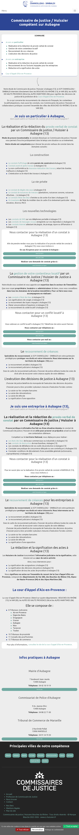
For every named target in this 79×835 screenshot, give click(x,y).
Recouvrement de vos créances (21, 57)
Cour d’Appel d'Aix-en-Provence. (51, 102)
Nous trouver (11, 812)
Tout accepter (71, 826)
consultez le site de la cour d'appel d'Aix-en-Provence (50, 654)
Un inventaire (13, 206)
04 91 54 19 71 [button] (39, 259)
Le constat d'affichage (17, 169)
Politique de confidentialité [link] (54, 830)
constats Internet (19, 230)
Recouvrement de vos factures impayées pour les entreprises (33, 71)
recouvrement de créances (41, 359)
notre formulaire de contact (40, 351)
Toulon (16, 640)
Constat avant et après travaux (21, 171)
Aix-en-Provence (19, 622)
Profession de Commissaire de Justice (21, 809)
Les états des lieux (15, 449)
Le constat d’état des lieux (19, 203)
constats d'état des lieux (22, 304)
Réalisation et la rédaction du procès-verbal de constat (30, 52)
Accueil (9, 807)
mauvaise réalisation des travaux (42, 174)
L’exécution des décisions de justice (22, 59)
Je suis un (14, 48)
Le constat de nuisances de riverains (23, 198)
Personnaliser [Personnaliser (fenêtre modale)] (37, 830)
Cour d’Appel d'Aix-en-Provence (18, 79)
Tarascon (17, 637)
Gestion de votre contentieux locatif (23, 54)
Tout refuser (23, 830)
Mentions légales (13, 821)
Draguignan (17, 627)
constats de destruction (21, 451)
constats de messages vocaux (24, 228)
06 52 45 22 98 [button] (39, 264)
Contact (9, 815)
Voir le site (39, 698)
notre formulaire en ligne (39, 272)
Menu (4, 16)
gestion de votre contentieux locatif (37, 280)
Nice (14, 634)
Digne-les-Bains (19, 624)
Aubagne (16, 632)
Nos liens (10, 818)
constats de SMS (18, 225)
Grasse (16, 629)
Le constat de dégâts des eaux (20, 196)
